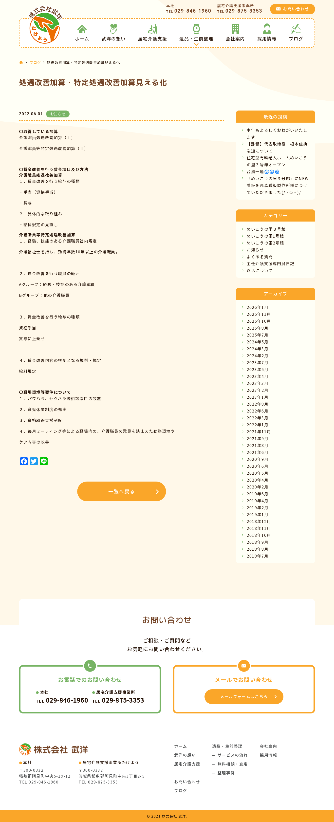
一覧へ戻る (121, 491)
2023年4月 (257, 376)
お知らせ (255, 250)
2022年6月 (257, 411)
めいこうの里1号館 (265, 236)
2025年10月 (259, 321)
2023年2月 (257, 390)
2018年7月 (257, 556)
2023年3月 (257, 383)
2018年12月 (259, 521)
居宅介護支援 (152, 32)
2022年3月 (257, 418)
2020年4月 (257, 480)
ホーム (82, 32)
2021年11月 (259, 431)
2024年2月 (257, 355)
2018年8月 (257, 549)
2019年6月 (257, 494)
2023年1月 (257, 397)
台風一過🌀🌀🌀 (263, 171)
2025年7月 (257, 335)
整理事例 (226, 773)
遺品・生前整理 (196, 32)
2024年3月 (257, 349)
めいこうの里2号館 (265, 243)
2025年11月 (259, 314)
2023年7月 (257, 362)
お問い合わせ (187, 782)
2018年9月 (257, 542)
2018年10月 (259, 535)
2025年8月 (257, 328)
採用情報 (267, 32)
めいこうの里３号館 (266, 229)
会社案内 (235, 32)
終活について (260, 270)
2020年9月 (257, 459)
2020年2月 (257, 487)
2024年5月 (257, 342)
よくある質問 (260, 257)
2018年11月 (259, 528)
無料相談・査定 (233, 764)
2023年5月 (257, 369)
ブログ (296, 32)
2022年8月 (257, 404)
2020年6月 (257, 466)
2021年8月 (257, 445)
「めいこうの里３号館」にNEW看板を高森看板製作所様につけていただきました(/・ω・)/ (278, 185)
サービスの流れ (233, 755)
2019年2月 (257, 507)
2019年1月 (257, 514)
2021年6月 (257, 452)
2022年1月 (257, 425)
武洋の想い (114, 32)
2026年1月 (257, 307)
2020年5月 (257, 473)
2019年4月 (257, 501)
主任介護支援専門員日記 (271, 263)
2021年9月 (257, 438)
